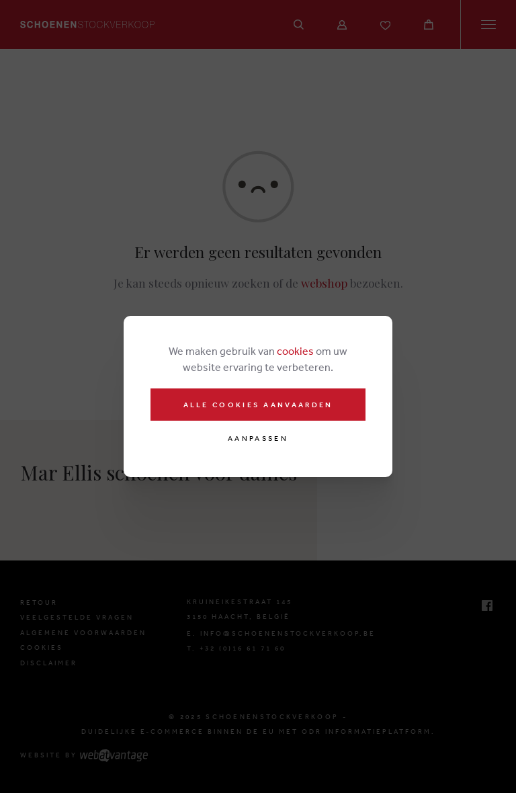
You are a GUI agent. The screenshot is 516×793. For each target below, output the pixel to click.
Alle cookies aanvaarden (258, 404)
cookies (295, 351)
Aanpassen (258, 438)
